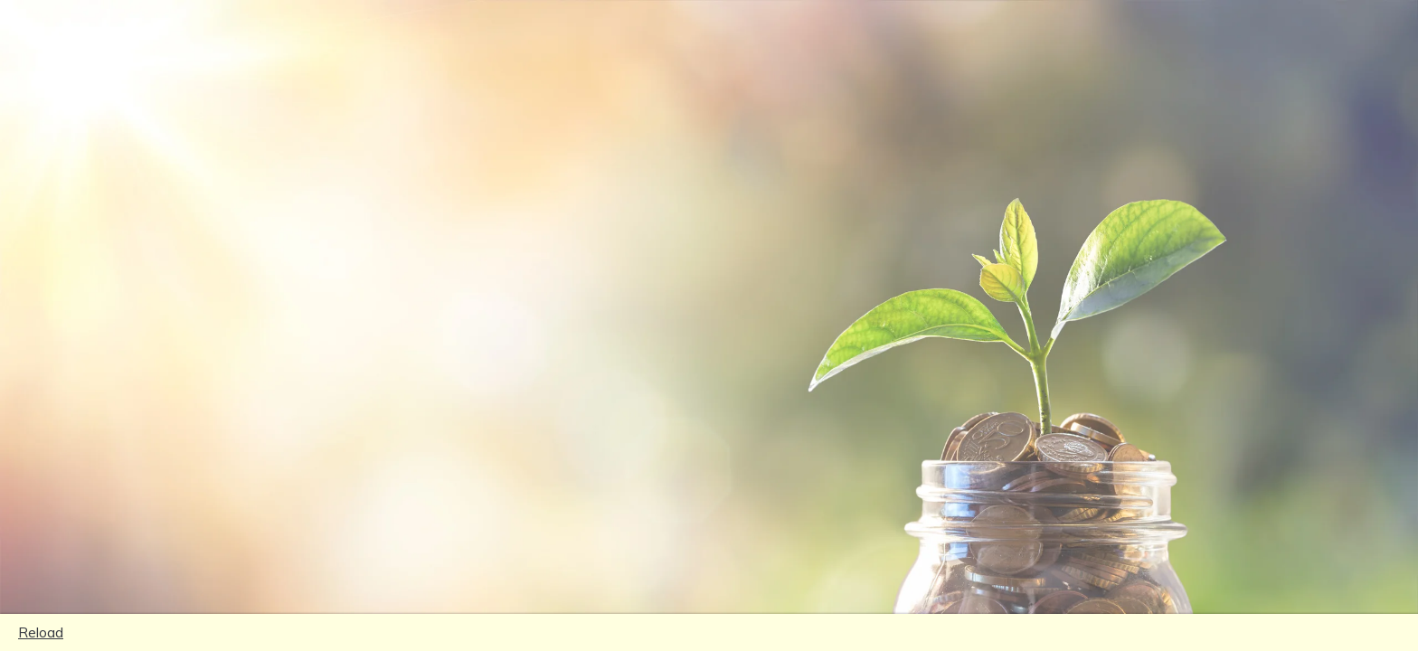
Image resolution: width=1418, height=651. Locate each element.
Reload (40, 632)
